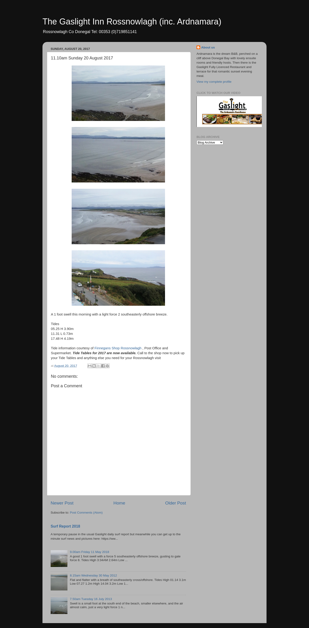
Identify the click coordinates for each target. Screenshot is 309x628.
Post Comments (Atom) (86, 512)
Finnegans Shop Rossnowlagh (118, 348)
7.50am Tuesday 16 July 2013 (91, 599)
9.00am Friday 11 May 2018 (89, 552)
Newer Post (62, 503)
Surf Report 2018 (65, 526)
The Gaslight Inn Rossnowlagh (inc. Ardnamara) (131, 21)
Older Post (175, 503)
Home (119, 503)
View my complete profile (214, 81)
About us (208, 47)
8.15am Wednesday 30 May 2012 (93, 575)
